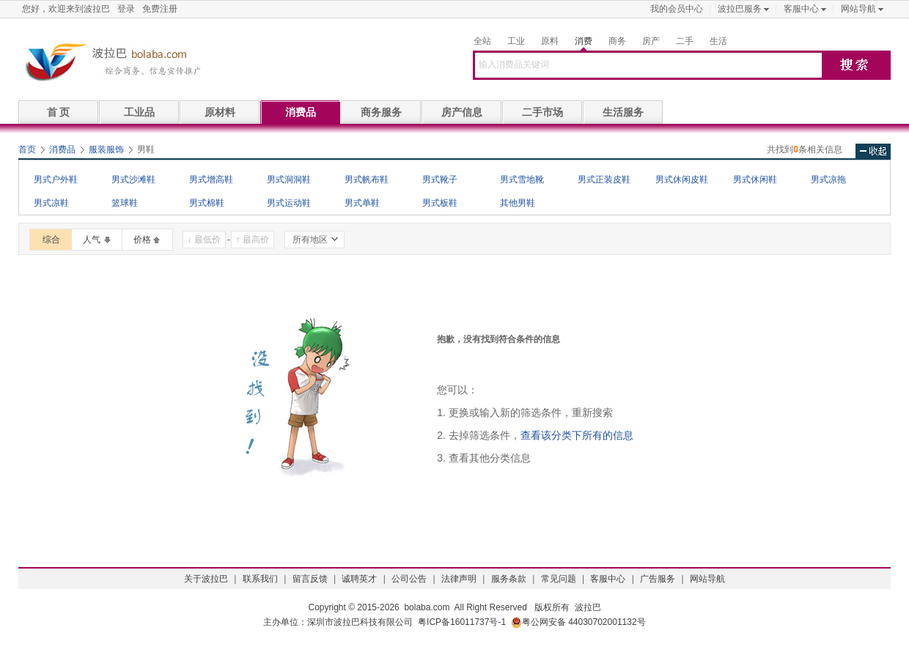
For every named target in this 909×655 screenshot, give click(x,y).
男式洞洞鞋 (289, 179)
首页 (27, 149)
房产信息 (461, 112)
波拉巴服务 (740, 9)
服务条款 (508, 579)
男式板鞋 (439, 203)
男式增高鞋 (211, 179)
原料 (550, 41)
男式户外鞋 (56, 179)
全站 (482, 41)
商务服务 (381, 112)
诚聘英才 (359, 579)
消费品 (300, 112)
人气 (91, 239)
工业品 (139, 112)
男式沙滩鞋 (133, 179)
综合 (51, 239)
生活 (718, 41)
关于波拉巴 (206, 579)
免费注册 (159, 9)
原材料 (220, 112)
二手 (684, 41)
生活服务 (623, 112)
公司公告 (409, 579)
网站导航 (858, 9)
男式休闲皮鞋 (681, 179)
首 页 (58, 112)
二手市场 (542, 112)
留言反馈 (310, 579)
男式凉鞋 (51, 203)
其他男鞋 (517, 203)
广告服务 (657, 579)
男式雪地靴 (522, 179)
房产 (651, 41)
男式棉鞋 (206, 203)
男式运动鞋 (289, 203)
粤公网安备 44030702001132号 (578, 622)
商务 (617, 41)
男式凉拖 (828, 179)
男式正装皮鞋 (604, 179)
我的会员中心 (676, 9)
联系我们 (260, 579)
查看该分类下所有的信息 (576, 435)
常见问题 (558, 579)
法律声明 (458, 579)
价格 (142, 239)
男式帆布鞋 (367, 179)
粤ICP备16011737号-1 (462, 622)
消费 (583, 41)
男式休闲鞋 (755, 179)
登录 (126, 9)
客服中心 (801, 9)
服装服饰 (106, 149)
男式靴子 (439, 179)
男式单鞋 (362, 203)
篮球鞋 (124, 203)
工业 (516, 41)
